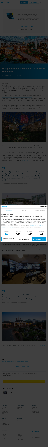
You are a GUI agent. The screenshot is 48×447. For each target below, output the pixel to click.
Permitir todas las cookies (39, 239)
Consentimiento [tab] (8, 210)
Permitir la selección (24, 239)
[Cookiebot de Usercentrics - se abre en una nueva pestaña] (41, 206)
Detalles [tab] (24, 210)
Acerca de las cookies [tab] (40, 210)
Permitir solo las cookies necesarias (8, 239)
